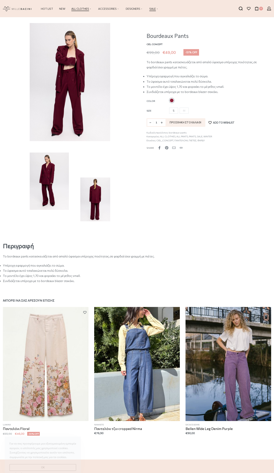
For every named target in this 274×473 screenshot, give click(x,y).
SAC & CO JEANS (193, 426)
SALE (199, 136)
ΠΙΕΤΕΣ (193, 140)
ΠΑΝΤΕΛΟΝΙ (181, 140)
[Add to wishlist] (221, 122)
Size (149, 110)
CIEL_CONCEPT (164, 140)
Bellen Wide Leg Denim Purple (209, 430)
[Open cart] (259, 8)
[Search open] (241, 8)
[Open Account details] (269, 8)
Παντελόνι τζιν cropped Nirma (118, 429)
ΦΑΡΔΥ (201, 140)
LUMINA (7, 425)
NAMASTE (99, 425)
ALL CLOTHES (167, 136)
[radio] (171, 100)
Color (151, 101)
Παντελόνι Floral (16, 429)
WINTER (207, 136)
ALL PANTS (182, 136)
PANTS (192, 136)
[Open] (249, 8)
